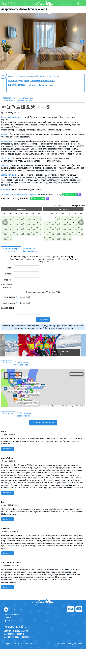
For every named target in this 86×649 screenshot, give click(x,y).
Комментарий (7, 309)
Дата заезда (10, 297)
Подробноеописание (9, 99)
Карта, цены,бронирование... (25, 99)
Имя (9, 268)
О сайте (7, 617)
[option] (43, 41)
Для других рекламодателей (17, 637)
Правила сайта (10, 620)
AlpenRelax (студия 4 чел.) (45, 182)
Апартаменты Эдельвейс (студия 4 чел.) (27, 177)
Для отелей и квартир (14, 634)
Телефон (7, 280)
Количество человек (6, 286)
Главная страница (12, 614)
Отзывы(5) (8, 414)
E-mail (8, 274)
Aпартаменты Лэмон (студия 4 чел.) (24, 9)
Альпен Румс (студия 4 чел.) (19, 182)
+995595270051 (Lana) (49, 194)
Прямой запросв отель (11, 249)
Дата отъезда (10, 303)
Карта (7, 362)
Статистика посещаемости (16, 631)
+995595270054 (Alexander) (15, 198)
